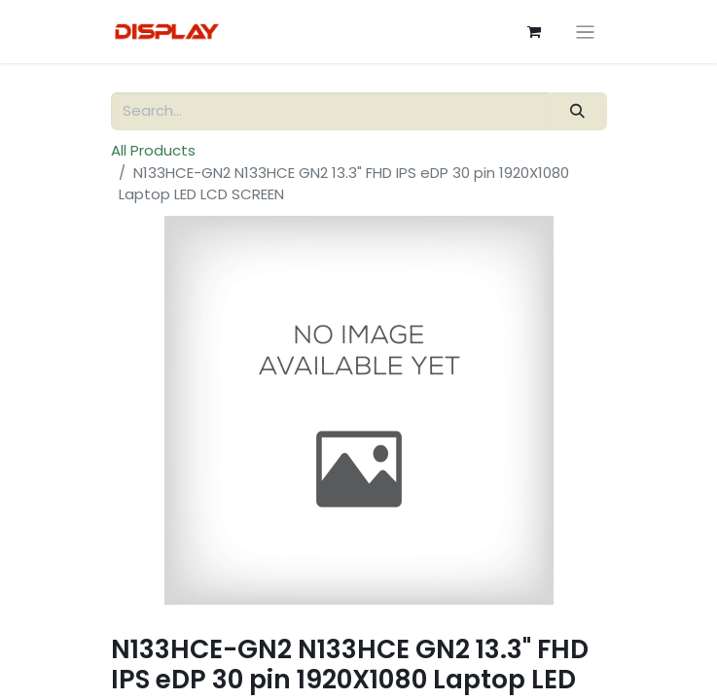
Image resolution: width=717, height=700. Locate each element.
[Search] (577, 111)
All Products (153, 150)
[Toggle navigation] (585, 31)
